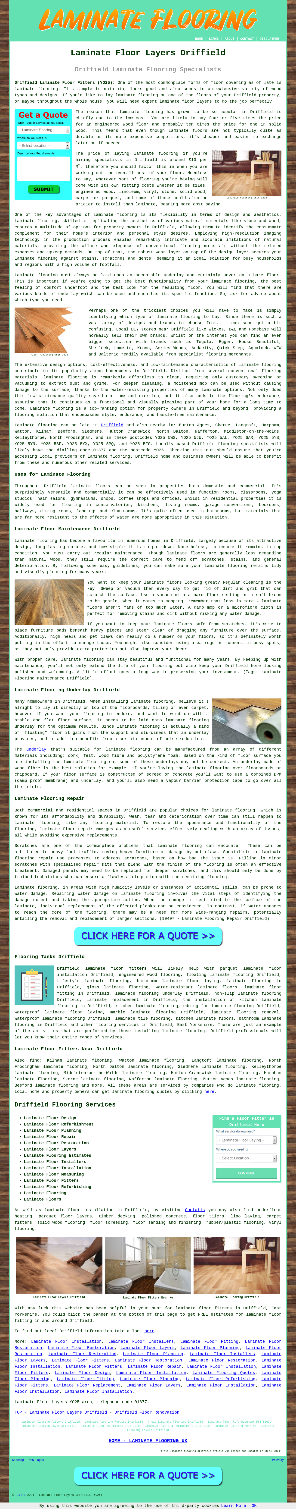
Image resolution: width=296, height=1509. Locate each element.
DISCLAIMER (269, 39)
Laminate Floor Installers (141, 1341)
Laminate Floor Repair (154, 1366)
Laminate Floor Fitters (80, 1360)
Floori (20, 1495)
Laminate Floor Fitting (209, 1341)
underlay (36, 749)
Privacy (278, 1460)
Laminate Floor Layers (147, 1348)
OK (254, 1505)
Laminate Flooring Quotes (224, 1373)
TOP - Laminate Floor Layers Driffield (61, 1412)
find (35, 1060)
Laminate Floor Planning (210, 1348)
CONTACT (247, 39)
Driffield (112, 425)
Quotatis (195, 1210)
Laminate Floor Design (82, 1373)
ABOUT (229, 39)
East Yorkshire (195, 1024)
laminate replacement (113, 999)
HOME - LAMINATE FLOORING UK (147, 1440)
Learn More (233, 1505)
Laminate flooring (36, 887)
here (209, 1091)
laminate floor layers (186, 101)
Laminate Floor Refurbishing (220, 1379)
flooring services (117, 1024)
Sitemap (18, 1460)
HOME (199, 39)
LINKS (214, 39)
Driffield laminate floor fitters (102, 968)
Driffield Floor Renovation (146, 1412)
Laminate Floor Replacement (87, 1385)
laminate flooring (36, 89)
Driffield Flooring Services (65, 1104)
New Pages (36, 1460)
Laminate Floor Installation (66, 1341)
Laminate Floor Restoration (81, 1348)
